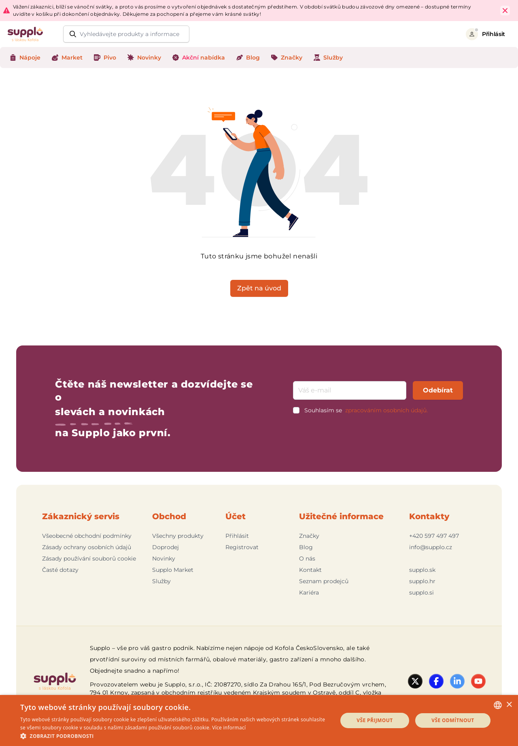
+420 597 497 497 (434, 535)
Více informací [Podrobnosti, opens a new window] (229, 727)
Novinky (163, 558)
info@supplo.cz (430, 547)
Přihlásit (237, 535)
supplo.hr (422, 581)
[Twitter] (415, 681)
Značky (309, 535)
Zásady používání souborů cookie (89, 558)
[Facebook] (436, 681)
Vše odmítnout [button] (452, 720)
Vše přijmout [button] (375, 720)
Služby (161, 581)
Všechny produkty (178, 535)
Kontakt (310, 569)
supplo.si (421, 592)
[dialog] (259, 720)
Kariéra (309, 592)
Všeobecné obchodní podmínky (87, 535)
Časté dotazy (60, 569)
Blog (306, 547)
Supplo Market (172, 569)
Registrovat (242, 547)
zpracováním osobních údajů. (386, 410)
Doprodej (165, 547)
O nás (307, 558)
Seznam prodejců (323, 581)
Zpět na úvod (259, 288)
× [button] (509, 705)
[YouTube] (478, 681)
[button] (174, 736)
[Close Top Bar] (505, 10)
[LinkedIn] (457, 681)
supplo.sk (422, 569)
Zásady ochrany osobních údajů (86, 547)
